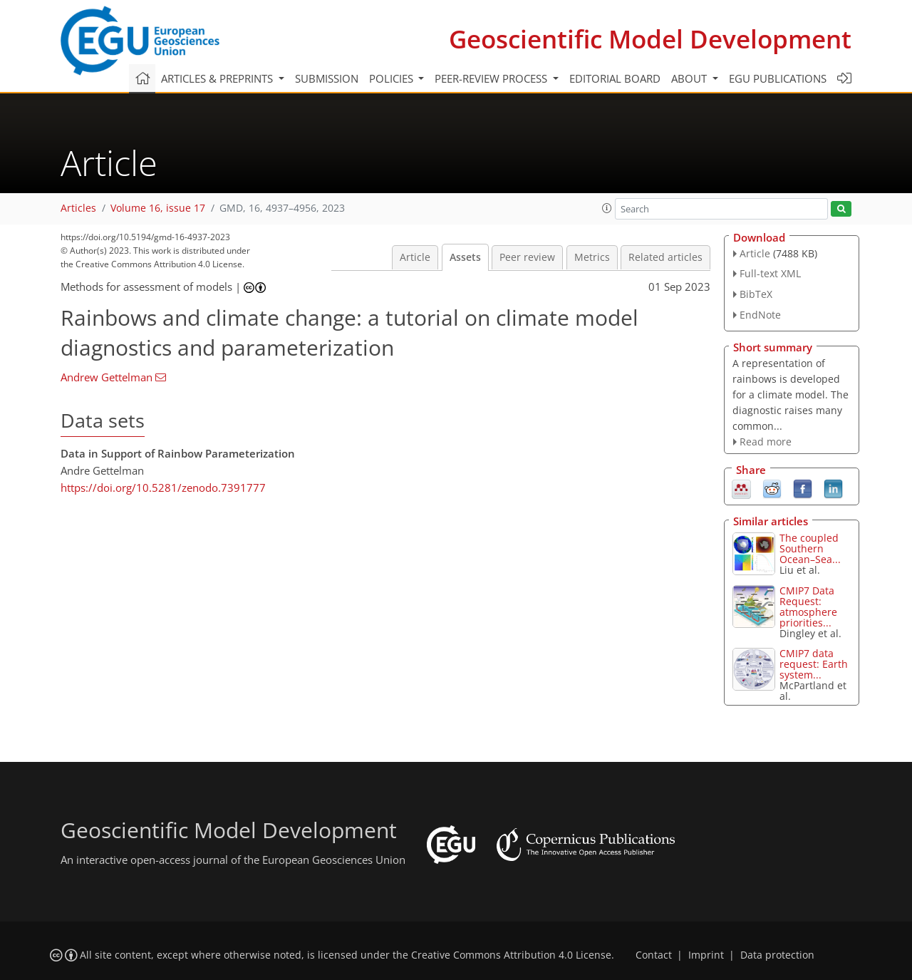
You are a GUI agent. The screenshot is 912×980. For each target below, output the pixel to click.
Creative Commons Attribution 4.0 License (511, 955)
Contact (654, 955)
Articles (78, 208)
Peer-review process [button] (492, 78)
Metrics (592, 257)
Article (415, 257)
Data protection (777, 955)
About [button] (690, 78)
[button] (607, 208)
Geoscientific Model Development (650, 39)
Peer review (527, 257)
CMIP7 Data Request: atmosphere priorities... (808, 606)
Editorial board (614, 78)
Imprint (706, 955)
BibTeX (756, 294)
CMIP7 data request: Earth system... (813, 663)
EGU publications (777, 78)
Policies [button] (392, 78)
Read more (766, 441)
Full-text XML (770, 273)
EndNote (760, 314)
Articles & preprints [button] (218, 78)
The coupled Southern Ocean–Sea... (810, 548)
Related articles (665, 257)
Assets (465, 257)
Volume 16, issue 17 (157, 208)
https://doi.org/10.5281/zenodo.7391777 (163, 487)
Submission (326, 78)
